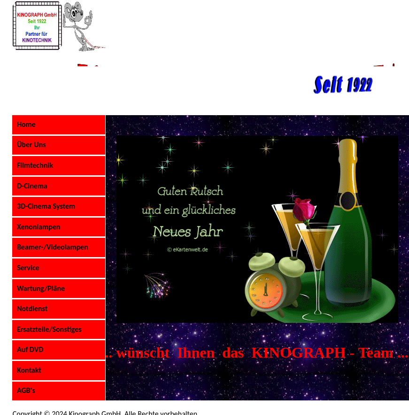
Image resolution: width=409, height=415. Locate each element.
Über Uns (31, 144)
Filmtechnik (35, 165)
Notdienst (32, 308)
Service (28, 267)
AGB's (26, 390)
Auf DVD (30, 349)
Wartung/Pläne (41, 288)
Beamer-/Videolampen (52, 247)
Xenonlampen (38, 226)
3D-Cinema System (46, 206)
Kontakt (29, 370)
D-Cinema (32, 185)
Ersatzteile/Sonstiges (49, 329)
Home (26, 124)
